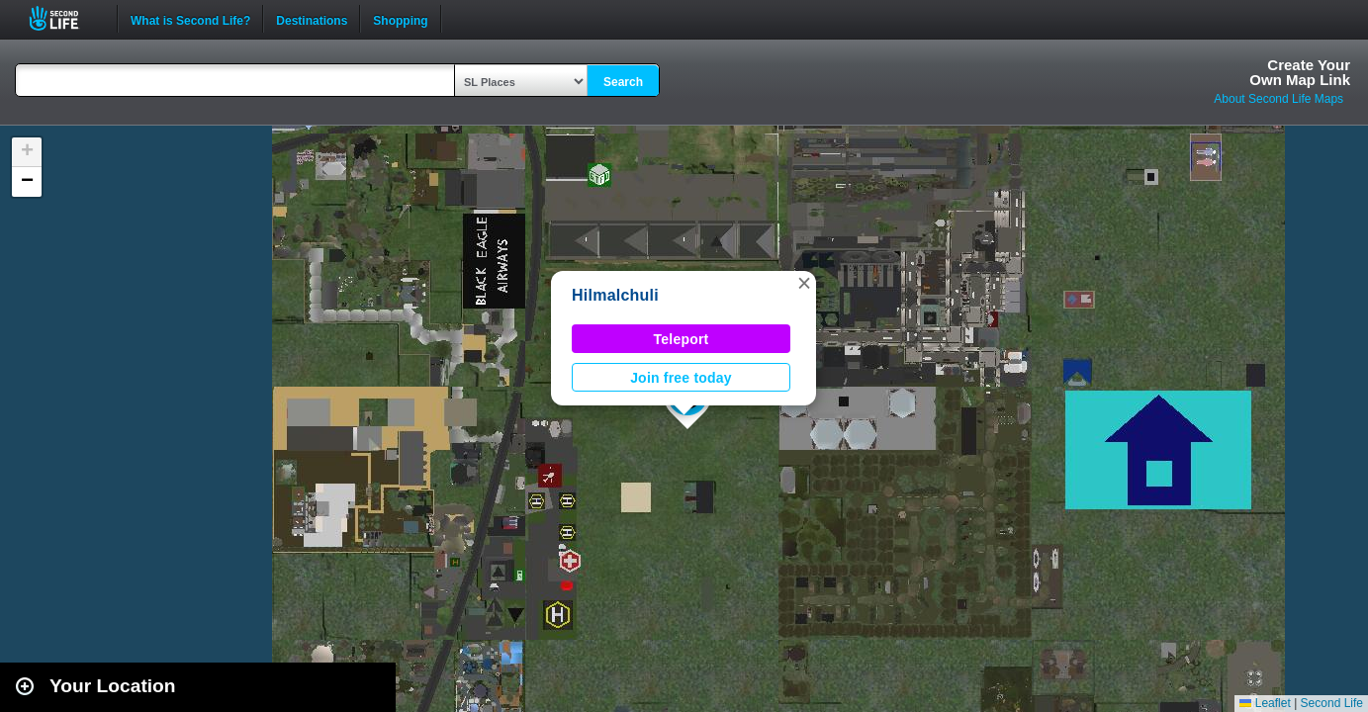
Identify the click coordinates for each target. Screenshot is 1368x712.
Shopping (400, 19)
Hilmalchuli (615, 295)
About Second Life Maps (1278, 99)
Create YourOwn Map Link (1299, 72)
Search (623, 82)
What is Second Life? (190, 19)
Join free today (681, 378)
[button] (804, 283)
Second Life (65, 18)
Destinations (311, 19)
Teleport (681, 339)
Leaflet (1264, 703)
